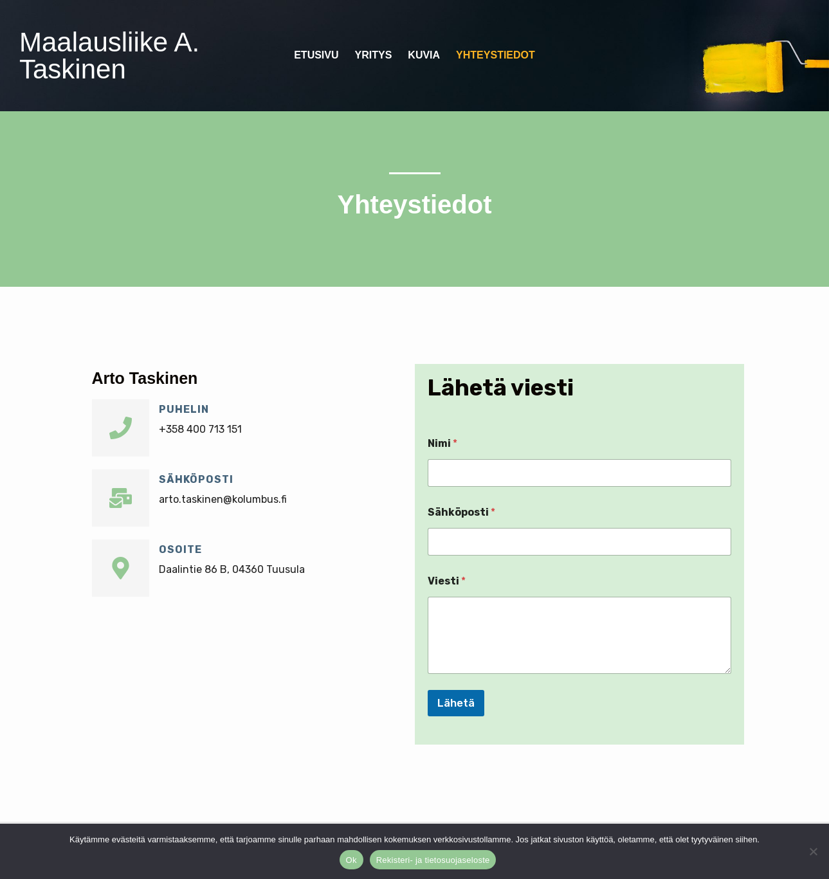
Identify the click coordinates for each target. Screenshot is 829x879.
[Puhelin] (120, 428)
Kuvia (424, 55)
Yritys (373, 55)
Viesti (447, 581)
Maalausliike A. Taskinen (109, 55)
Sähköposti (196, 479)
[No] (812, 851)
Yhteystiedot (495, 55)
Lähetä (456, 702)
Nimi (442, 443)
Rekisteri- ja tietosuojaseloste (433, 860)
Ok (351, 860)
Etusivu (316, 55)
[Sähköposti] (120, 498)
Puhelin (184, 409)
